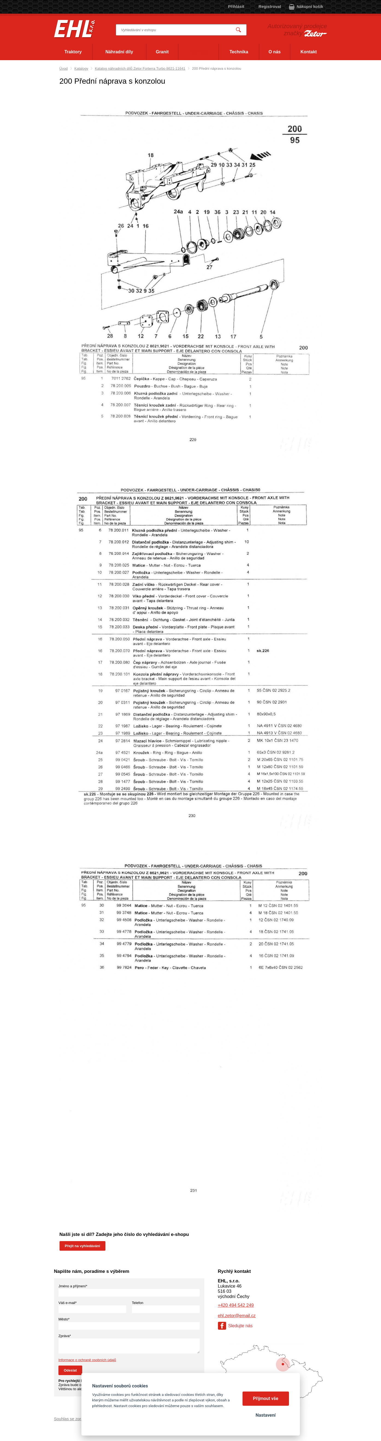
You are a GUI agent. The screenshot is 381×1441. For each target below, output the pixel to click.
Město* (63, 1319)
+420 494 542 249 (236, 1305)
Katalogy (81, 68)
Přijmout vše (265, 1398)
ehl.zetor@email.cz (237, 1315)
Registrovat (270, 6)
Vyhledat (238, 30)
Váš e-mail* (67, 1303)
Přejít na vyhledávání (82, 1246)
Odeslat (70, 1370)
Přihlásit (236, 6)
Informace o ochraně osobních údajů (87, 1360)
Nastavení (266, 1415)
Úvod (64, 68)
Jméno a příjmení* (72, 1286)
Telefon (137, 1303)
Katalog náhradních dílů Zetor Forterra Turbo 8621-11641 (140, 68)
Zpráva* (64, 1336)
